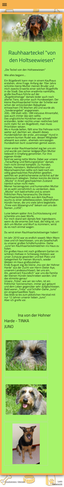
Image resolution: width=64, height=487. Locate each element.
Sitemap (21, 482)
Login (60, 481)
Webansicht (57, 484)
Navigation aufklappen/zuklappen (32, 4)
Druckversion (9, 482)
